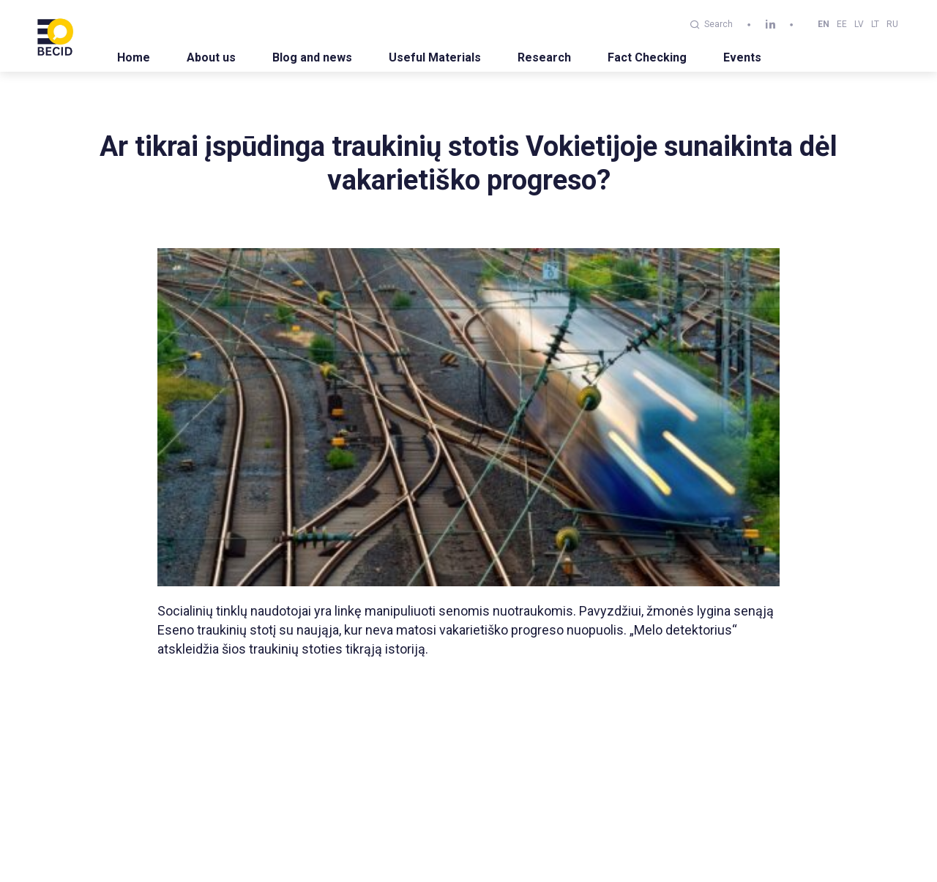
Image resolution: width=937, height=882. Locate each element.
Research (544, 57)
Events (742, 57)
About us (211, 57)
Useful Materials (435, 57)
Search (711, 24)
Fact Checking (647, 57)
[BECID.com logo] (55, 35)
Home (133, 57)
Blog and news (312, 57)
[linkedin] (770, 24)
